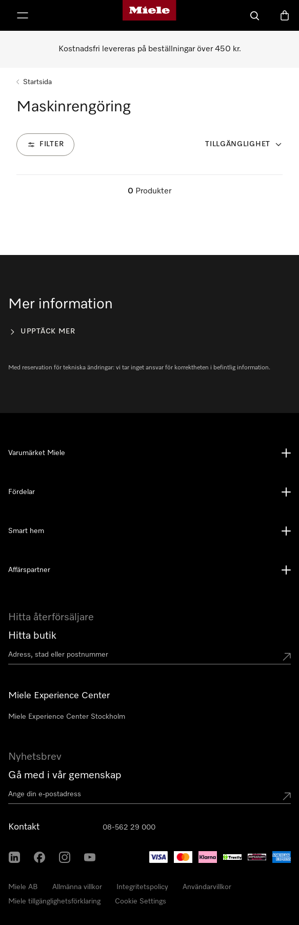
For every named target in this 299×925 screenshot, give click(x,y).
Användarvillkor (207, 887)
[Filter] (45, 144)
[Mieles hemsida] (149, 15)
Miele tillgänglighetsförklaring (54, 901)
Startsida (37, 82)
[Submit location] (287, 657)
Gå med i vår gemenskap (65, 775)
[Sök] (255, 15)
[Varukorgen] (284, 15)
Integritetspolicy (142, 887)
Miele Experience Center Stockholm (66, 716)
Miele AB (23, 887)
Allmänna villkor (77, 887)
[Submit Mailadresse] (287, 796)
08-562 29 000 (129, 827)
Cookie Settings (140, 901)
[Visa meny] (22, 15)
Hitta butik (32, 636)
